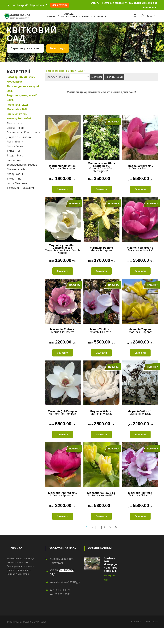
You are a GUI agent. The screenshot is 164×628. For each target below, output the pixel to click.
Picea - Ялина (15, 141)
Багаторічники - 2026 (21, 77)
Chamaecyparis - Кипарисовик (17, 171)
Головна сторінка (54, 70)
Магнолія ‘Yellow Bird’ (101, 494)
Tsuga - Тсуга (15, 155)
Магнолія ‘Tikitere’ (62, 331)
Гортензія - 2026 (17, 104)
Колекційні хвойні (19, 118)
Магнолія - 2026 (17, 109)
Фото (85, 17)
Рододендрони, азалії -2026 (22, 98)
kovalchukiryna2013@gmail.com (69, 582)
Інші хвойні (14, 160)
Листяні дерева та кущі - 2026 (24, 88)
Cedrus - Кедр (15, 128)
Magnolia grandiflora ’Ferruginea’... (101, 167)
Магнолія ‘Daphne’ (140, 331)
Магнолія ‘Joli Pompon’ (62, 412)
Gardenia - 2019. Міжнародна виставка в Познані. (111, 564)
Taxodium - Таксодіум (20, 187)
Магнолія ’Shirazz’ (140, 167)
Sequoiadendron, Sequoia (22, 164)
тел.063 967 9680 (60, 594)
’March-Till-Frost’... (101, 331)
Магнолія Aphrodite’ (140, 249)
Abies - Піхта (14, 123)
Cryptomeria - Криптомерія (23, 132)
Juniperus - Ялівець (19, 137)
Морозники (14, 81)
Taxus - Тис (14, 178)
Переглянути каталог (25, 48)
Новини (136, 622)
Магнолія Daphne (101, 249)
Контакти (100, 17)
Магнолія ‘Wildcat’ (101, 412)
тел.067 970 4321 (60, 590)
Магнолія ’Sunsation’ (62, 167)
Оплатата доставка (69, 15)
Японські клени (17, 114)
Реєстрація (108, 2)
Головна (50, 17)
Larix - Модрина (17, 183)
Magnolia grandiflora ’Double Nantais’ (62, 249)
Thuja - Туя (13, 151)
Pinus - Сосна (15, 146)
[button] (149, 16)
